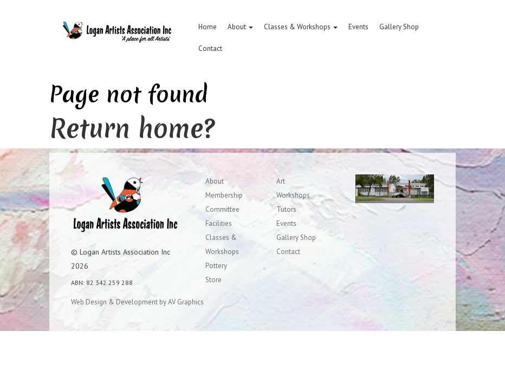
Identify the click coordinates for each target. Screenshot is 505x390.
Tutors (286, 209)
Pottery (216, 265)
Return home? (132, 128)
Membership (224, 195)
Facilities (218, 223)
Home (207, 26)
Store (213, 279)
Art (280, 181)
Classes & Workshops (301, 26)
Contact (210, 48)
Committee (222, 209)
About (240, 26)
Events (358, 26)
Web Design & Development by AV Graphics (137, 302)
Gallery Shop (399, 26)
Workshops (293, 195)
